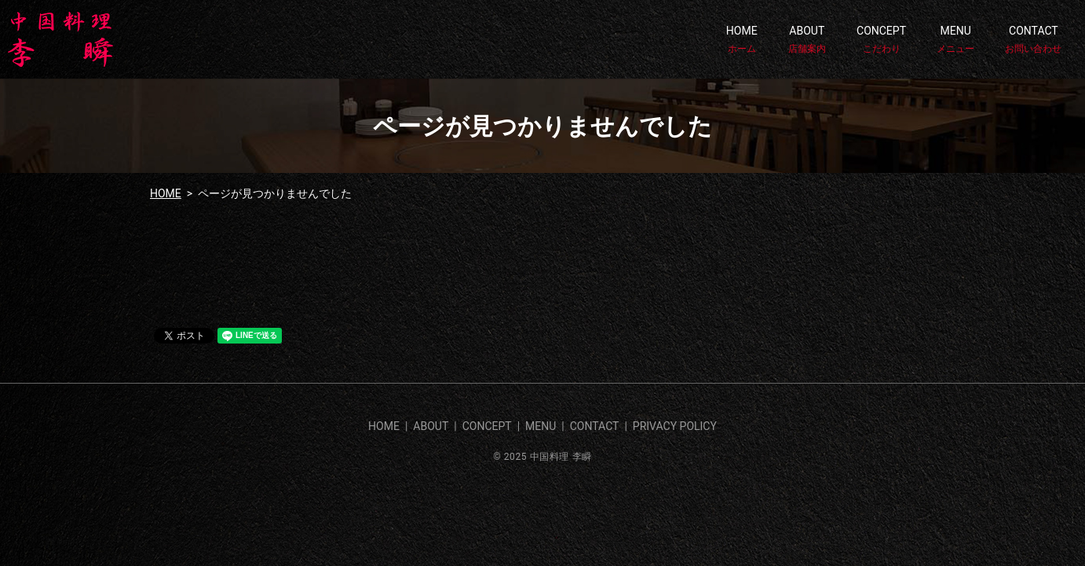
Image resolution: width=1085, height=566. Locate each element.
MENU (955, 39)
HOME (742, 39)
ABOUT (807, 39)
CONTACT (1033, 39)
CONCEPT (881, 39)
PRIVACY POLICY (675, 426)
